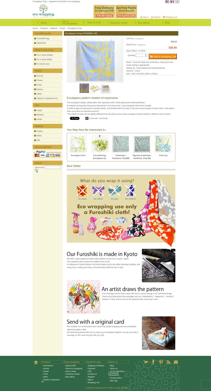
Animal (40, 76)
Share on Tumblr (86, 118)
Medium (40, 114)
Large (39, 110)
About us (114, 368)
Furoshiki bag (43, 38)
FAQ (90, 371)
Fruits (39, 85)
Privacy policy (116, 378)
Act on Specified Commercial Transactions (116, 373)
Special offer (70, 365)
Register (157, 17)
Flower (40, 80)
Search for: (39, 167)
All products (48, 365)
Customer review (117, 22)
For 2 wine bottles (45, 55)
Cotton (40, 131)
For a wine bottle (44, 59)
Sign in (90, 379)
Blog (167, 22)
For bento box (43, 64)
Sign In (146, 17)
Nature (40, 89)
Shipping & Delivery (96, 365)
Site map (114, 381)
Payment (91, 368)
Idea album (142, 22)
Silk (38, 140)
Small (39, 119)
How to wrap (93, 22)
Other (39, 94)
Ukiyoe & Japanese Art (47, 98)
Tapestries (41, 43)
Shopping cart (171, 17)
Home (43, 22)
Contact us (92, 374)
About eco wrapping (68, 22)
